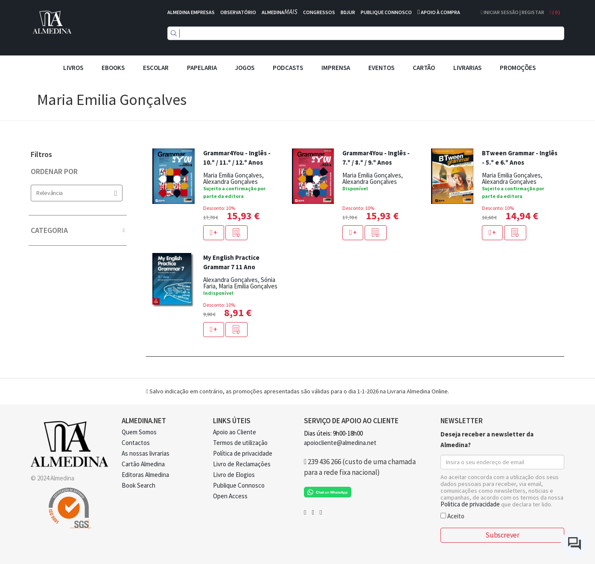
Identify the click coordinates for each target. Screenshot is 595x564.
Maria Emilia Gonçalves (232, 175)
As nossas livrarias (145, 453)
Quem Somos (139, 432)
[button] (236, 232)
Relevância (76, 193)
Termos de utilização (240, 443)
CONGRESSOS (319, 12)
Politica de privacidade (470, 504)
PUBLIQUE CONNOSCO (386, 12)
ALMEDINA (280, 12)
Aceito (452, 515)
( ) (555, 12)
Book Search (138, 485)
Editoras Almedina (145, 475)
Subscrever (502, 535)
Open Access (230, 496)
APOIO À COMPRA (440, 12)
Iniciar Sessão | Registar (512, 12)
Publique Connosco (239, 485)
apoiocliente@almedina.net (340, 443)
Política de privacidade (242, 453)
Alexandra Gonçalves (230, 181)
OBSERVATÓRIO (238, 12)
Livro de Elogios (234, 475)
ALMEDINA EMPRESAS (191, 12)
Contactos (136, 443)
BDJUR (348, 12)
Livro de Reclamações (242, 464)
